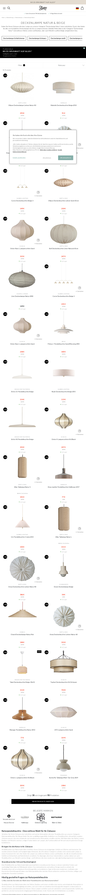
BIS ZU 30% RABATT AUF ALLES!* (43, 2)
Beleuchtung (9, 17)
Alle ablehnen (47, 157)
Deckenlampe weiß (58, 38)
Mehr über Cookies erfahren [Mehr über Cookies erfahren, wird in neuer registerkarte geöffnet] (48, 150)
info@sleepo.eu (75, 892)
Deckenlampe (18, 17)
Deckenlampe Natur (29, 17)
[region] (43, 147)
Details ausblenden (19, 157)
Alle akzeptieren (65, 157)
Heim (3, 17)
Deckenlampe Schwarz (37, 38)
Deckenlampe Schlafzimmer (14, 38)
